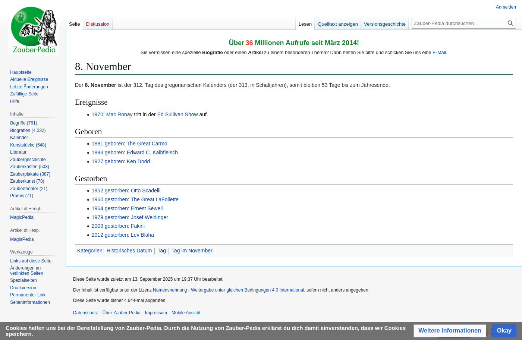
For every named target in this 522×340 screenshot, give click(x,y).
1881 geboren (108, 144)
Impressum (156, 312)
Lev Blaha (142, 235)
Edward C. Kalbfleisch (152, 152)
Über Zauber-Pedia (122, 312)
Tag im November (192, 251)
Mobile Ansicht (186, 312)
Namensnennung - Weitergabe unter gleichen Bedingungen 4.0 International (228, 290)
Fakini (138, 226)
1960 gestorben (110, 199)
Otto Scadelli (145, 190)
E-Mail (439, 52)
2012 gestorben (110, 235)
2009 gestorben (110, 226)
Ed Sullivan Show (177, 114)
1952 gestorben (110, 190)
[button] (449, 330)
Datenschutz (85, 312)
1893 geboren (108, 152)
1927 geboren (108, 161)
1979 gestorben (110, 217)
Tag (161, 251)
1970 (97, 114)
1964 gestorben (110, 208)
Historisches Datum (129, 251)
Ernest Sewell (147, 208)
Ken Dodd (138, 161)
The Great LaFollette (155, 199)
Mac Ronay (119, 114)
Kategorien (90, 251)
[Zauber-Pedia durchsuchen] (464, 23)
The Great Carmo (147, 144)
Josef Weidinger (149, 217)
